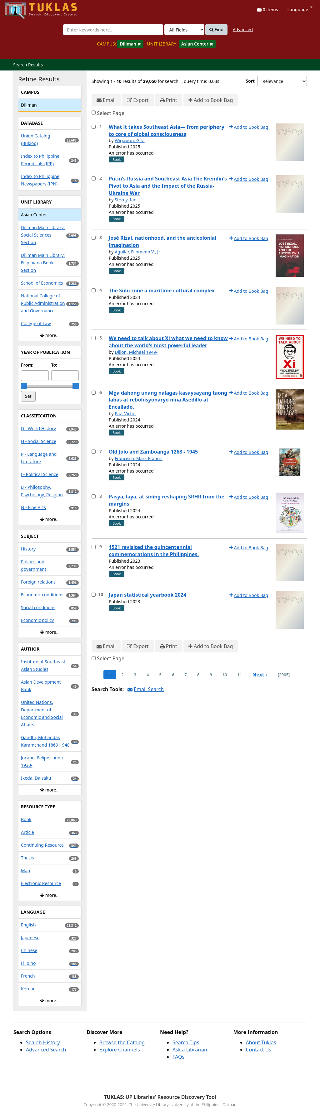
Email (106, 100)
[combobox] (113, 29)
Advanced (243, 29)
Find (216, 29)
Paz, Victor (125, 413)
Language (300, 9)
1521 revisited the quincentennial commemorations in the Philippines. (154, 551)
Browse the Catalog (122, 1042)
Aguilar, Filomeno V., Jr (137, 252)
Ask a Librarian (189, 1049)
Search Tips (185, 1042)
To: (54, 365)
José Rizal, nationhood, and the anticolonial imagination (162, 241)
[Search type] (184, 29)
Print (168, 100)
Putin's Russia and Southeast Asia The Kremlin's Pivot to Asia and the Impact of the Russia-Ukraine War (168, 185)
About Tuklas (261, 1042)
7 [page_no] (185, 674)
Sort (250, 81)
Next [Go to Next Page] (260, 674)
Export (137, 100)
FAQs (178, 1056)
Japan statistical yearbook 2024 (147, 594)
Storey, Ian (126, 200)
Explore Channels (119, 1049)
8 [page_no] (198, 674)
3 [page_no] (135, 674)
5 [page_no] (160, 674)
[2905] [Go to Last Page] (284, 674)
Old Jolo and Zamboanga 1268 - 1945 (153, 451)
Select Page (110, 113)
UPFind (20, 8)
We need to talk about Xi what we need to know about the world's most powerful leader (168, 342)
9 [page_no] (211, 674)
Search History (43, 1042)
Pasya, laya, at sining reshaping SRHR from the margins (166, 500)
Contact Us (258, 1049)
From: (27, 365)
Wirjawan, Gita (130, 140)
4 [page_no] (148, 674)
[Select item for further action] (94, 127)
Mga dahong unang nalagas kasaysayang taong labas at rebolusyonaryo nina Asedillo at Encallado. (168, 400)
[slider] (24, 386)
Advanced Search (46, 1049)
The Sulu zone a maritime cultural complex (162, 290)
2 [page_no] (122, 674)
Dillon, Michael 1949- (136, 352)
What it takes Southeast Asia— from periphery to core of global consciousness (166, 130)
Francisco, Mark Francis (138, 458)
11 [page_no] (240, 674)
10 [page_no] (224, 674)
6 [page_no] (173, 674)
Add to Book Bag (210, 100)
